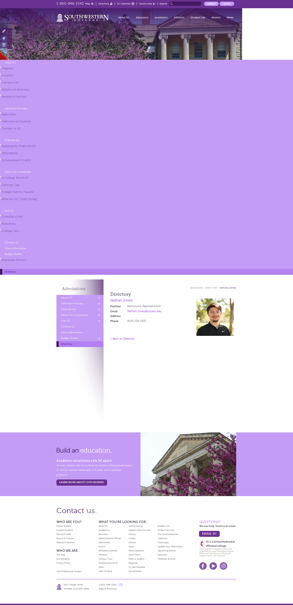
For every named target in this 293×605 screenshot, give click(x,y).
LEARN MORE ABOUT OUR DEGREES (81, 482)
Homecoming (136, 526)
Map (87, 3)
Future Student (63, 526)
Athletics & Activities (15, 89)
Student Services (166, 530)
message (120, 585)
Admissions (73, 288)
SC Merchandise (137, 567)
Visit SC (9, 210)
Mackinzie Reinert (14, 260)
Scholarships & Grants (16, 160)
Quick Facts (135, 554)
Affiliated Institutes (108, 550)
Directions (9, 223)
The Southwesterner (168, 534)
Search (163, 3)
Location (7, 75)
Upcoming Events (167, 550)
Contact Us (11, 242)
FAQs (101, 567)
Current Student (64, 530)
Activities (103, 534)
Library (132, 538)
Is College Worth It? (15, 177)
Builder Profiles (13, 254)
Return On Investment (18, 172)
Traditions (162, 538)
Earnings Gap (10, 184)
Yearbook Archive (166, 559)
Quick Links (145, 3)
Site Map (60, 554)
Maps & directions (108, 588)
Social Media (135, 571)
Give (226, 3)
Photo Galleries (136, 550)
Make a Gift (6, 44)
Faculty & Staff (63, 534)
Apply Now (9, 114)
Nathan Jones (228, 288)
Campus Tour (105, 559)
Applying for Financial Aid (19, 146)
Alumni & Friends (64, 538)
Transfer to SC (11, 128)
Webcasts (162, 554)
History (132, 534)
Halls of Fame (105, 571)
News (230, 17)
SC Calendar (124, 3)
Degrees (7, 68)
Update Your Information (170, 546)
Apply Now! (6, 31)
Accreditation (63, 559)
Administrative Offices (110, 538)
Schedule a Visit (12, 216)
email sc (209, 533)
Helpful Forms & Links (139, 530)
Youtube (213, 566)
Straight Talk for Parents (18, 192)
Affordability (10, 153)
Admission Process (16, 108)
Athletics (179, 17)
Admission (142, 17)
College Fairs (10, 230)
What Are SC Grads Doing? (20, 199)
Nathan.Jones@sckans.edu (144, 311)
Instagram (223, 566)
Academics (161, 17)
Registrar (133, 563)
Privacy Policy (63, 563)
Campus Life (10, 82)
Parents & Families (14, 96)
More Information (15, 248)
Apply (211, 3)
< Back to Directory (122, 338)
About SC (123, 17)
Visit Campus (6, 38)
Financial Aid (12, 140)
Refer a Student (136, 559)
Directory (103, 3)
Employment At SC (108, 563)
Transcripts (163, 542)
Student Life (198, 17)
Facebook (203, 566)
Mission (132, 542)
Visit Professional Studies (69, 571)
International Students (16, 121)
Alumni (216, 17)
